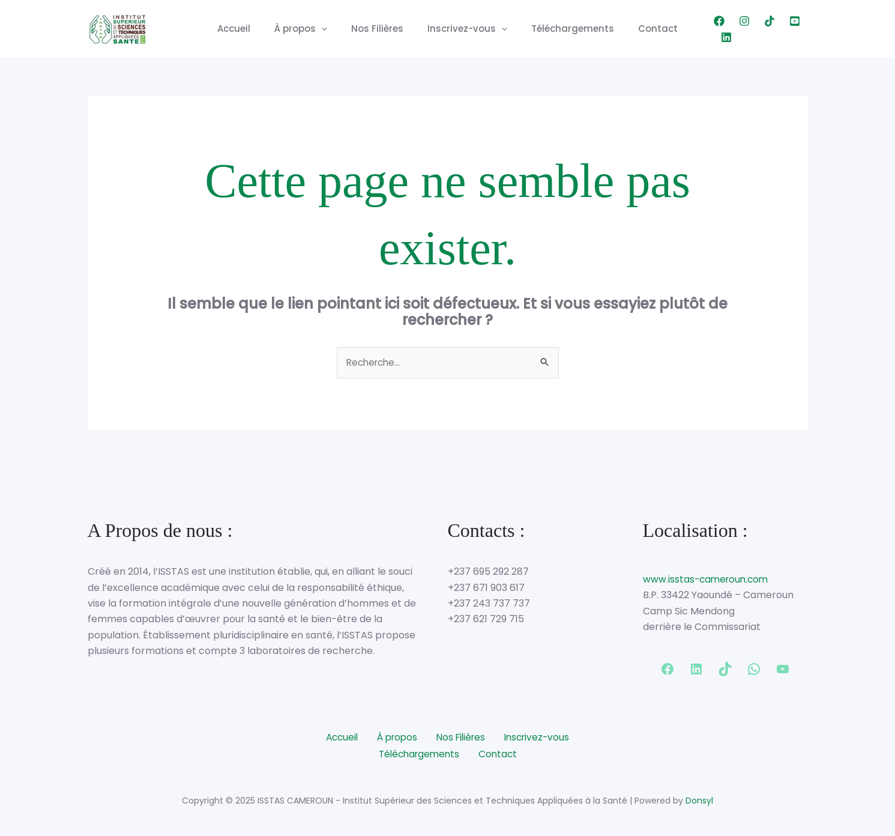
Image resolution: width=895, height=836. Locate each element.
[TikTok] (752, 28)
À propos (309, 29)
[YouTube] (777, 28)
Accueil (248, 28)
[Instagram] (727, 28)
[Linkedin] (802, 28)
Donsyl (699, 800)
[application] (330, 29)
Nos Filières (380, 28)
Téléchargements (563, 28)
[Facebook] (701, 28)
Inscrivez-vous (464, 29)
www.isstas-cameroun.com (708, 580)
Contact (643, 28)
